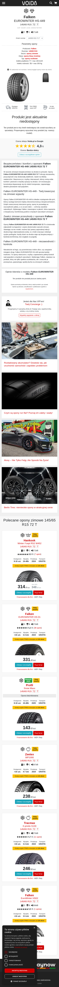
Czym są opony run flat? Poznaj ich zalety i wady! (28, 413)
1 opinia (37, 909)
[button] (20, 981)
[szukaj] (51, 2)
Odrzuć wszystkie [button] (19, 976)
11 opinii (37, 837)
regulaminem (29, 289)
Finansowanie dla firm (25, 597)
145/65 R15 (33, 51)
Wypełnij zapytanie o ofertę (29, 315)
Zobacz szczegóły (23, 593)
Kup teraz (39, 593)
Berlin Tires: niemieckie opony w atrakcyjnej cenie (28, 507)
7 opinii (38, 554)
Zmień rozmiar (20, 38)
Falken (33, 49)
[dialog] (19, 955)
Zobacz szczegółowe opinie (29, 155)
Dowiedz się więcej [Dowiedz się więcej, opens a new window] (21, 947)
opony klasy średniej (32, 56)
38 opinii (37, 628)
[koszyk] (55, 2)
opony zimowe (32, 53)
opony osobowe (31, 58)
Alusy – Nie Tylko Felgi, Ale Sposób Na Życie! (26, 460)
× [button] (34, 928)
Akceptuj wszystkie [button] (19, 971)
